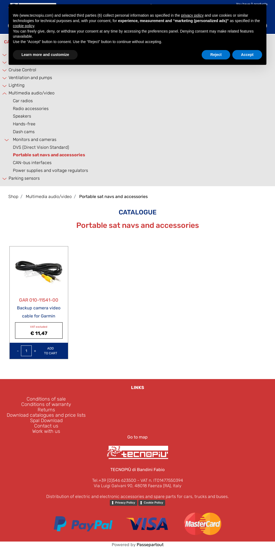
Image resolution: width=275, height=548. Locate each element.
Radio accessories (31, 108)
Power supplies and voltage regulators (50, 170)
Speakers (22, 116)
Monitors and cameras (34, 139)
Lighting (16, 85)
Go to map (137, 437)
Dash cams (24, 131)
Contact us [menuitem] (46, 426)
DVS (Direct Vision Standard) (41, 147)
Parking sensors (24, 178)
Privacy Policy (125, 502)
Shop (13, 196)
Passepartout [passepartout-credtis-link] (150, 544)
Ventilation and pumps (30, 77)
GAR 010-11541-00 (38, 300)
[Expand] (3, 55)
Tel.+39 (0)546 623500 (114, 480)
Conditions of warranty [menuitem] (46, 404)
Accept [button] (247, 54)
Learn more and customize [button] (45, 54)
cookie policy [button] (23, 26)
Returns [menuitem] (46, 409)
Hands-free (24, 123)
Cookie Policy (153, 502)
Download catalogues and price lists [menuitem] (46, 415)
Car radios (23, 100)
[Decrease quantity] (18, 350)
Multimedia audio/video (32, 93)
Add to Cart (50, 351)
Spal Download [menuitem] (46, 420)
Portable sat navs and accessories (49, 154)
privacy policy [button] (192, 15)
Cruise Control (22, 69)
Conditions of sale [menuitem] (46, 399)
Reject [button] (216, 54)
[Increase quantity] (35, 350)
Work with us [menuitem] (46, 431)
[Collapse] (3, 93)
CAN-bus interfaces (32, 162)
